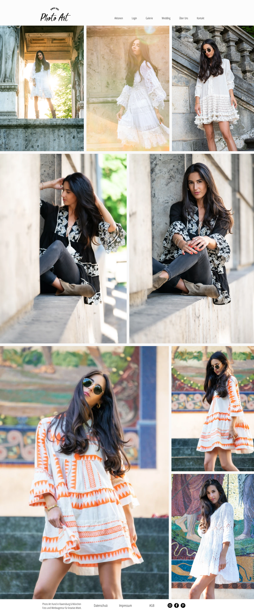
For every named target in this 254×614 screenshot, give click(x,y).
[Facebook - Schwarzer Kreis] (176, 605)
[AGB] (151, 605)
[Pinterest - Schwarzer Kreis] (183, 605)
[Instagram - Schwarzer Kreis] (170, 605)
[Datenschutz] (100, 605)
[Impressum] (125, 605)
